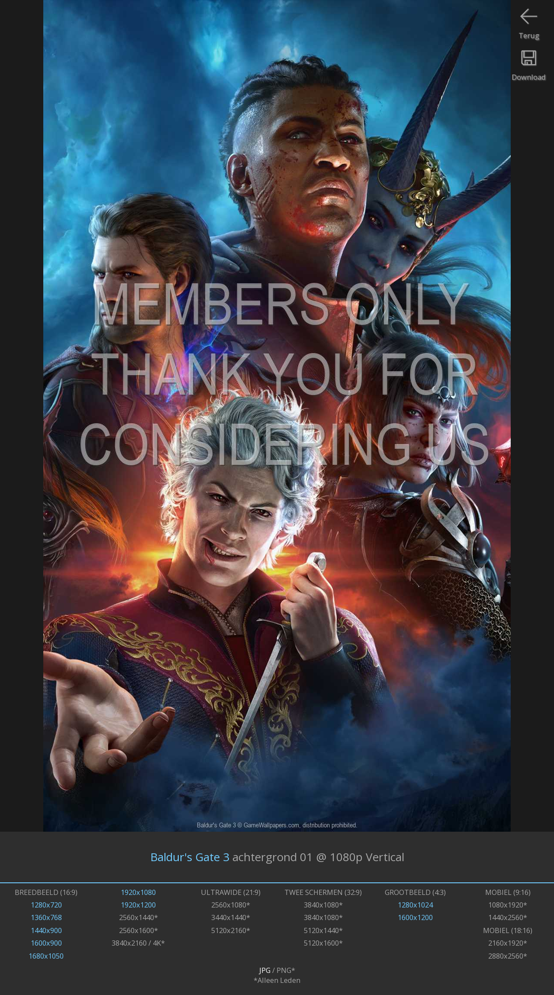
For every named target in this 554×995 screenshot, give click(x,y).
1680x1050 (46, 956)
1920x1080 (138, 892)
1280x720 (46, 905)
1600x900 (46, 943)
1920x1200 (138, 905)
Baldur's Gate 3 (189, 857)
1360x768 (46, 917)
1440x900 (46, 930)
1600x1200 (415, 917)
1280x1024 (415, 905)
